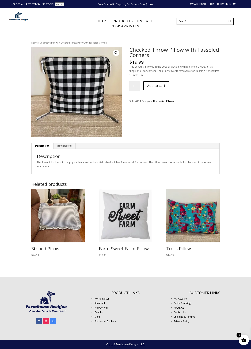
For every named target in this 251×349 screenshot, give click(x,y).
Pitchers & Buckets (105, 321)
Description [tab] (42, 145)
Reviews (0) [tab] (64, 145)
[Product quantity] (134, 86)
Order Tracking (182, 303)
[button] (116, 53)
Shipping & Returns (184, 316)
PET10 (59, 4)
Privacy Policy (181, 321)
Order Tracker (220, 4)
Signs (97, 316)
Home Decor (101, 298)
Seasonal (99, 303)
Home (103, 21)
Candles (98, 312)
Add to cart (156, 85)
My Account (180, 298)
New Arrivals (125, 26)
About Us (179, 307)
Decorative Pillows (49, 42)
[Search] (229, 21)
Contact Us (180, 312)
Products (123, 21)
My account (198, 4)
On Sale (145, 21)
